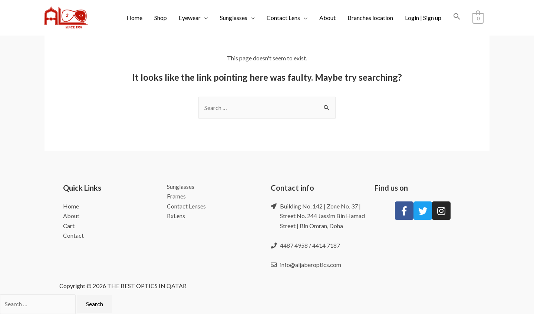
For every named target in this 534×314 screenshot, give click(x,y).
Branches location (370, 17)
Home (135, 17)
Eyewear (190, 17)
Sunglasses (234, 17)
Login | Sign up (423, 17)
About (328, 17)
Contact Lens (283, 17)
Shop (161, 17)
